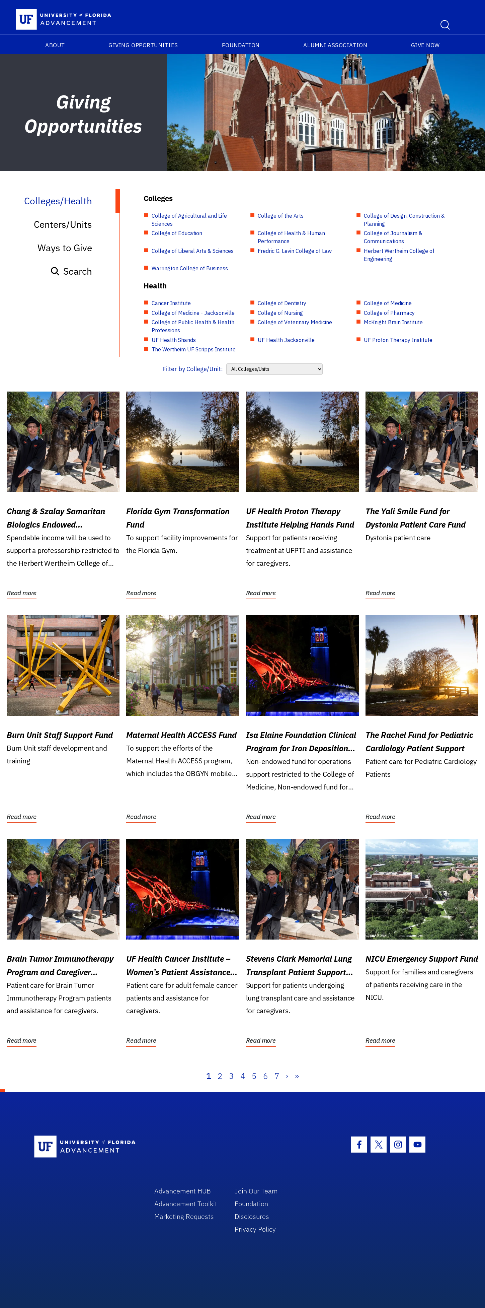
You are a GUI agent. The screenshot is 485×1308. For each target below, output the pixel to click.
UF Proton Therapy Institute (398, 340)
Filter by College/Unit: (192, 369)
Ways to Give (64, 248)
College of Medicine (388, 303)
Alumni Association (335, 45)
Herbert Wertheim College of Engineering (399, 255)
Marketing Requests (184, 1216)
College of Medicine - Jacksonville (193, 312)
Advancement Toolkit (185, 1203)
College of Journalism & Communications (393, 237)
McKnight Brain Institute (393, 322)
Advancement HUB (182, 1190)
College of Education (177, 233)
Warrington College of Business (190, 268)
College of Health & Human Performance (291, 237)
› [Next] (287, 1076)
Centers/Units (63, 224)
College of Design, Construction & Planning (404, 219)
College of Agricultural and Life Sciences (189, 219)
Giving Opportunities (143, 45)
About (55, 45)
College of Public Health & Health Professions (193, 326)
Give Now (425, 45)
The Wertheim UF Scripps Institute (194, 349)
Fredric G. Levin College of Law (295, 251)
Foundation (241, 45)
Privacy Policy (255, 1229)
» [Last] (297, 1076)
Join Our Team (256, 1190)
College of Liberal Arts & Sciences (193, 251)
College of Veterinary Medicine (295, 322)
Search (71, 271)
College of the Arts (281, 215)
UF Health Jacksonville (286, 340)
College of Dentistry (282, 303)
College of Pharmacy (389, 312)
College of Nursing (280, 312)
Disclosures (252, 1216)
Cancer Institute (171, 303)
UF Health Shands (174, 340)
